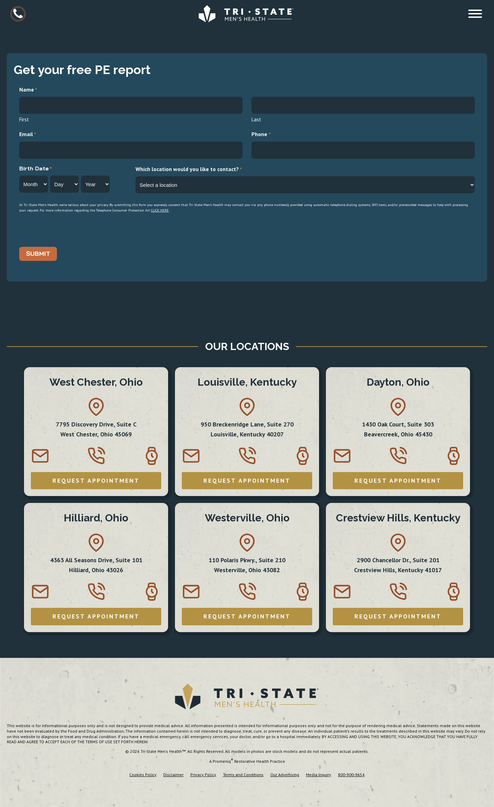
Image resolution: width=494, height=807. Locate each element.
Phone (260, 134)
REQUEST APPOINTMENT (96, 480)
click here (160, 210)
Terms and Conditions (243, 774)
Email (27, 134)
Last (256, 119)
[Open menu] (475, 14)
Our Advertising (284, 774)
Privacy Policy (203, 774)
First (24, 119)
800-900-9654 (351, 774)
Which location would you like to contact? (189, 169)
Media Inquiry (318, 774)
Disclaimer (173, 774)
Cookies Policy (142, 774)
